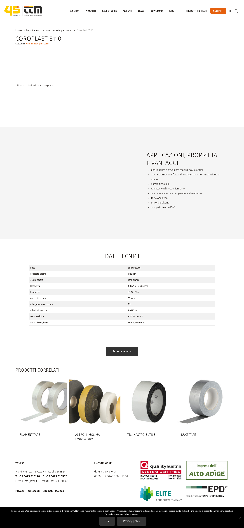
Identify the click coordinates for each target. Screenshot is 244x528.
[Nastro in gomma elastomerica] (95, 402)
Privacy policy (131, 521)
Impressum (33, 490)
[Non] (240, 517)
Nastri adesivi (33, 30)
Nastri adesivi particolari (59, 30)
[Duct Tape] (202, 402)
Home (18, 30)
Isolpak (59, 490)
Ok (107, 521)
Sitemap (48, 490)
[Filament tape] (41, 402)
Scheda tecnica (122, 351)
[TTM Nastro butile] (148, 402)
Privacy (19, 490)
